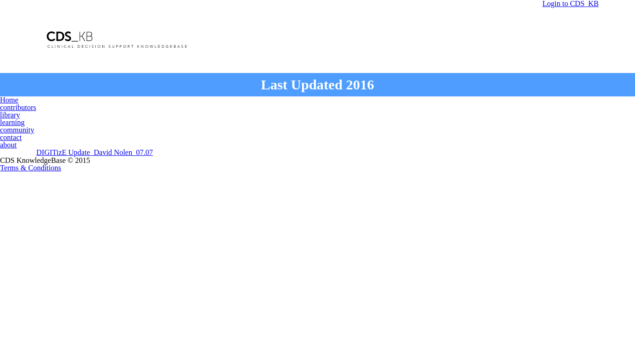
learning (322, 102)
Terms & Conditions (317, 195)
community (379, 102)
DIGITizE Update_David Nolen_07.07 (96, 135)
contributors (209, 102)
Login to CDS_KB (541, 36)
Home (152, 102)
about (481, 102)
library (269, 102)
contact (435, 102)
